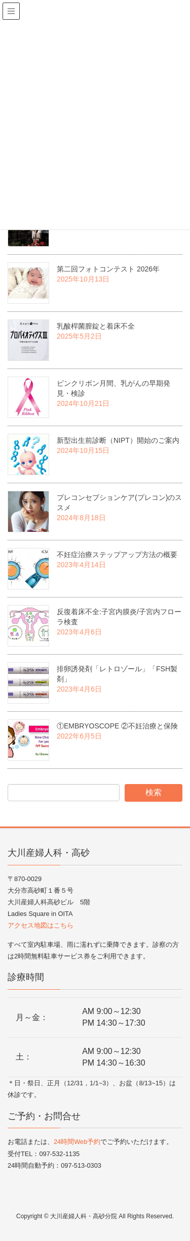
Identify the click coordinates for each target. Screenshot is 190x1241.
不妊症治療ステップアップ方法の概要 (120, 554)
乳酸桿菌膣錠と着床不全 (96, 326)
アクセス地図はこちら (40, 925)
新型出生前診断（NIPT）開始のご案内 (118, 440)
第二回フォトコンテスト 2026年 (108, 269)
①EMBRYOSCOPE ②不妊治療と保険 (117, 726)
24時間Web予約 (77, 1141)
